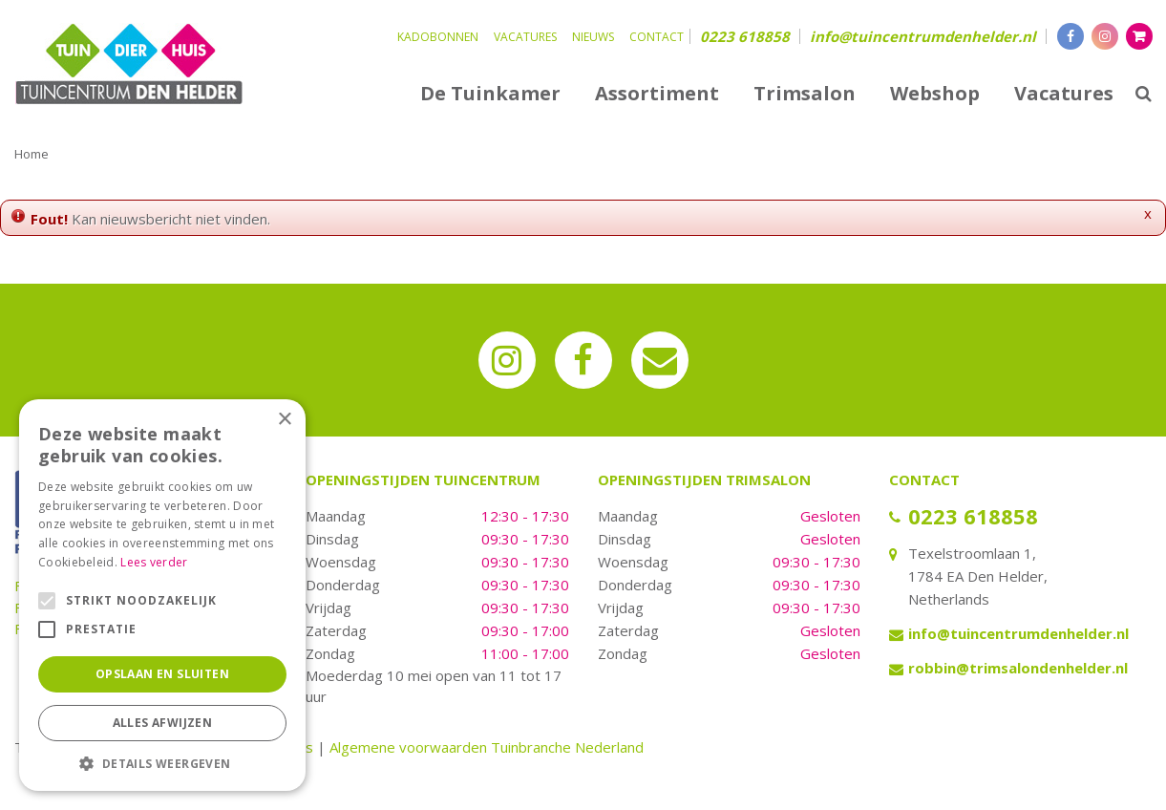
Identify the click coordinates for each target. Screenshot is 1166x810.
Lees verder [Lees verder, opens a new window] (153, 562)
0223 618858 (745, 36)
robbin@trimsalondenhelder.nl (1018, 667)
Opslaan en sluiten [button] (162, 674)
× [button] (284, 420)
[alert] (162, 595)
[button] (162, 763)
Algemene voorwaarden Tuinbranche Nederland (486, 747)
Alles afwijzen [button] (163, 722)
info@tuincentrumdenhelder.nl (923, 36)
